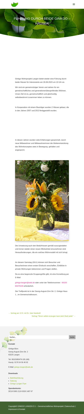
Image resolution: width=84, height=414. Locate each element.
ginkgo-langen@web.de (25, 283)
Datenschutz (70, 406)
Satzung (13, 381)
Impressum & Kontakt (16, 409)
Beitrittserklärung (16, 378)
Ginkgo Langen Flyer (18, 384)
